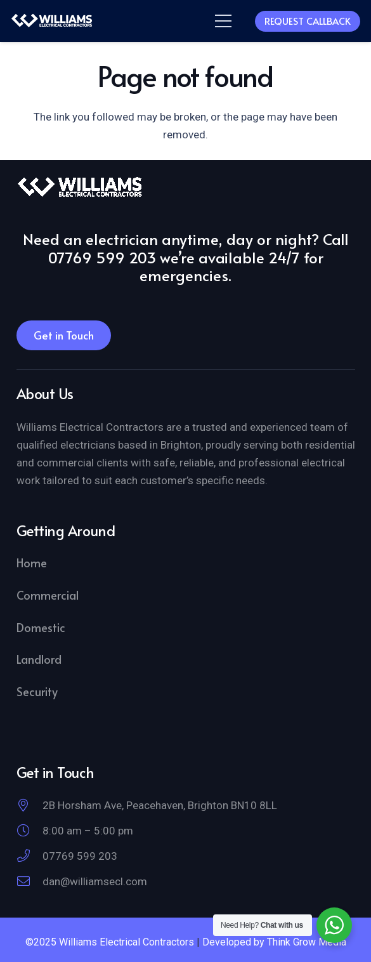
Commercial (47, 595)
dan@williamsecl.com (94, 881)
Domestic (40, 627)
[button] (223, 21)
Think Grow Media (306, 942)
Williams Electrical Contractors (126, 942)
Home (31, 562)
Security (37, 691)
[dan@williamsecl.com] (29, 881)
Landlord (39, 659)
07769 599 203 (79, 856)
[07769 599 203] (29, 856)
